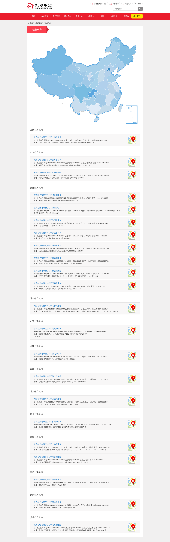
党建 (102, 16)
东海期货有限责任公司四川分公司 (47, 422)
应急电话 (128, 4)
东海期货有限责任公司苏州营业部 (47, 246)
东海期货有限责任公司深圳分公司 (47, 160)
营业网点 (47, 23)
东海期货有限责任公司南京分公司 (47, 233)
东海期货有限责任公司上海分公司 (47, 137)
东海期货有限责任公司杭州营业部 (47, 457)
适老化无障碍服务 (100, 4)
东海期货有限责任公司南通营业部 (47, 258)
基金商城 (67, 16)
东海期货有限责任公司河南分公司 (47, 502)
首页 (33, 16)
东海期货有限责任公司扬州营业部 (47, 195)
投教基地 (125, 16)
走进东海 (113, 16)
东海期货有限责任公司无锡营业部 (47, 283)
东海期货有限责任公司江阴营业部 (47, 220)
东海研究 (44, 16)
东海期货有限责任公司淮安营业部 (47, 271)
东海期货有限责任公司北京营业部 (47, 399)
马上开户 (136, 16)
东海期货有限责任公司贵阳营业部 (47, 525)
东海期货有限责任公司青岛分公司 (47, 329)
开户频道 (138, 4)
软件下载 (116, 4)
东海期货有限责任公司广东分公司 (47, 172)
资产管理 (56, 16)
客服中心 (79, 16)
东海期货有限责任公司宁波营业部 (47, 444)
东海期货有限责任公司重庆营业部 (47, 480)
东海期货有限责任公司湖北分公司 (47, 376)
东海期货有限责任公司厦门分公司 (47, 354)
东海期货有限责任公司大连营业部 (47, 306)
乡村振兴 (90, 16)
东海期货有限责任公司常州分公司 (47, 208)
